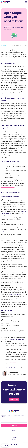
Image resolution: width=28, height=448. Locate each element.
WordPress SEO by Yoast (7, 187)
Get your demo (14, 399)
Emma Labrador (8, 29)
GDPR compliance (14, 435)
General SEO (7, 25)
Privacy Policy (14, 432)
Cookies (14, 439)
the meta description (14, 294)
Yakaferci (13, 362)
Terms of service (14, 437)
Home (2, 45)
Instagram (14, 444)
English (14, 441)
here (2, 231)
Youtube (16, 444)
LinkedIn (11, 444)
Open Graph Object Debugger (15, 339)
